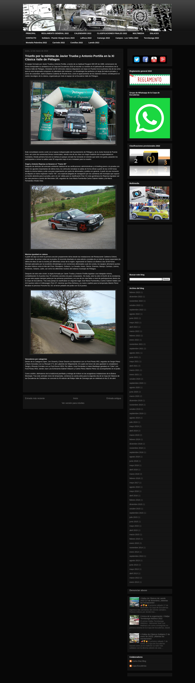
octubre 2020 (135, 379)
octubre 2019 (135, 409)
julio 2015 (133, 517)
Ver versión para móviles (73, 403)
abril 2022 (134, 327)
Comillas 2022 (76, 43)
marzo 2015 (134, 534)
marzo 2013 (134, 578)
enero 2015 (134, 543)
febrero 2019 (135, 439)
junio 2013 (134, 565)
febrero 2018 (135, 478)
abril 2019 (134, 431)
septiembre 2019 (136, 413)
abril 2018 (134, 470)
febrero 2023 (135, 292)
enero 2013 (134, 582)
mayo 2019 (134, 426)
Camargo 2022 (103, 38)
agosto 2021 (135, 353)
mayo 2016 (134, 491)
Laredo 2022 (93, 43)
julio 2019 (133, 422)
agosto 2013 (135, 560)
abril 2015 (134, 530)
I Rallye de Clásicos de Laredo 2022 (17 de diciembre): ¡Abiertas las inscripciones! (154, 600)
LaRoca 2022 (86, 38)
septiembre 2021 (136, 349)
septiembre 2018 (136, 452)
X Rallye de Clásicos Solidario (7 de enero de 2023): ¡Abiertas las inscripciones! (155, 636)
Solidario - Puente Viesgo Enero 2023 (58, 38)
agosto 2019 (135, 418)
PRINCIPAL (31, 33)
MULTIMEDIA (138, 33)
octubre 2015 (135, 509)
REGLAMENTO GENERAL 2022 (55, 33)
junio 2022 (134, 318)
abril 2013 (134, 573)
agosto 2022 (135, 314)
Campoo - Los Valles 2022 (127, 38)
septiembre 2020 (136, 383)
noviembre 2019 (136, 405)
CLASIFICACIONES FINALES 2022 (112, 33)
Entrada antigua (113, 398)
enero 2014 (134, 552)
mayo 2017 (134, 483)
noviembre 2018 (136, 448)
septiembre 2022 (136, 310)
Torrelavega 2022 (151, 38)
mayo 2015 (134, 526)
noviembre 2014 (136, 548)
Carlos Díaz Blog (139, 661)
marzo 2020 (134, 396)
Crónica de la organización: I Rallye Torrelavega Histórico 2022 (154, 617)
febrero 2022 (135, 336)
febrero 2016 (135, 500)
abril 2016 (134, 496)
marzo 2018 (134, 474)
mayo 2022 (134, 323)
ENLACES (154, 33)
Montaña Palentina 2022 (36, 43)
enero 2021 (134, 374)
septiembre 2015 (136, 513)
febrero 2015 (135, 539)
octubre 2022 (135, 305)
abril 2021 (134, 366)
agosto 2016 (135, 487)
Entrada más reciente (35, 398)
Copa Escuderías (139, 666)
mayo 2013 (134, 569)
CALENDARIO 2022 (82, 33)
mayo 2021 (134, 361)
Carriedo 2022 (58, 43)
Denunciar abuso (138, 590)
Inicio (75, 398)
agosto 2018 (135, 457)
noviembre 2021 (136, 344)
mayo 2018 (134, 465)
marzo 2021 (134, 370)
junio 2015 (134, 522)
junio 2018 (134, 461)
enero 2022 (134, 340)
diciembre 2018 (136, 444)
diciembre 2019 (136, 400)
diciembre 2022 (136, 297)
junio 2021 (134, 357)
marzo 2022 (134, 331)
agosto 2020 (135, 387)
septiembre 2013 (136, 556)
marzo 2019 (134, 435)
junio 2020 (134, 392)
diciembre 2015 (136, 504)
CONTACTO (31, 38)
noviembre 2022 (136, 301)
